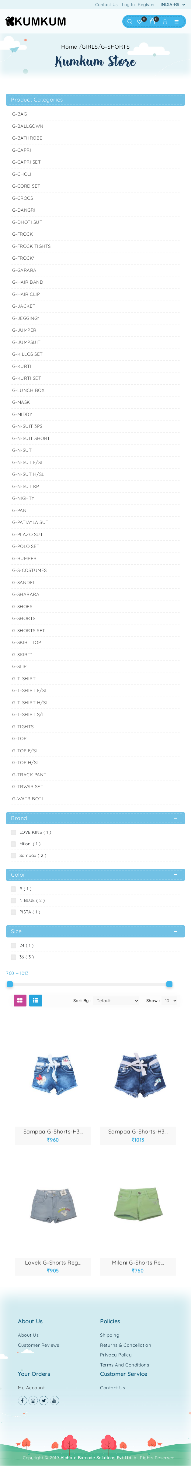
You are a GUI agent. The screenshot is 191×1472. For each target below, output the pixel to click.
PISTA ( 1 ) (28, 912)
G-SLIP (19, 666)
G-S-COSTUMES (29, 570)
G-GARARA (24, 270)
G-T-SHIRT (24, 678)
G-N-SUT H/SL (28, 474)
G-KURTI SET (26, 378)
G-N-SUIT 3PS (27, 426)
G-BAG (19, 114)
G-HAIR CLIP (26, 294)
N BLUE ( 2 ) (31, 900)
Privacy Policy (116, 1355)
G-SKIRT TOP (26, 642)
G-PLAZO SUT (27, 534)
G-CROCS (22, 198)
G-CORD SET (26, 186)
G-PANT (21, 510)
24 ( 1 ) (25, 945)
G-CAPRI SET (26, 162)
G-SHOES (22, 606)
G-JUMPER (24, 330)
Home (69, 46)
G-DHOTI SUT (27, 222)
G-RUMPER (24, 558)
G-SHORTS (115, 46)
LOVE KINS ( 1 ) (34, 832)
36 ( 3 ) (25, 957)
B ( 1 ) (24, 889)
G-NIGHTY (23, 498)
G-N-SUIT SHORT (31, 438)
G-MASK (21, 402)
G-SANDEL (24, 582)
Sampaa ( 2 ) (32, 855)
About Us (28, 1335)
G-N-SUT (22, 450)
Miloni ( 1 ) (29, 844)
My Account (31, 1388)
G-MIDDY (22, 414)
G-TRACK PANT (29, 775)
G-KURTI (22, 366)
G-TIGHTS (23, 726)
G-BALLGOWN (27, 126)
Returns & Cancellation (125, 1345)
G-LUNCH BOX (28, 390)
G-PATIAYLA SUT (30, 522)
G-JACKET (24, 306)
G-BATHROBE (27, 138)
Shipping (109, 1335)
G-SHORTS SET (28, 630)
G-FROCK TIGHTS (31, 246)
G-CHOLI (22, 174)
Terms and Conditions (124, 1365)
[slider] (10, 984)
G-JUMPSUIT (26, 342)
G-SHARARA (26, 594)
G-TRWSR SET (27, 786)
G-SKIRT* (22, 654)
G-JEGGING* (25, 318)
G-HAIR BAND (27, 282)
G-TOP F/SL (25, 750)
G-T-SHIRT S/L (28, 714)
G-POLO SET (26, 546)
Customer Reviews (38, 1345)
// (104, 46)
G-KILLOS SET (27, 354)
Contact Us (106, 4)
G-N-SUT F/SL (27, 462)
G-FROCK (22, 234)
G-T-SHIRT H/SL (30, 702)
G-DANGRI (23, 210)
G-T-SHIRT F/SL (29, 690)
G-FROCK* (23, 258)
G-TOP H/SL (25, 762)
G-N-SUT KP (25, 486)
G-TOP (19, 738)
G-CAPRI (21, 150)
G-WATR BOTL (28, 799)
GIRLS (90, 46)
